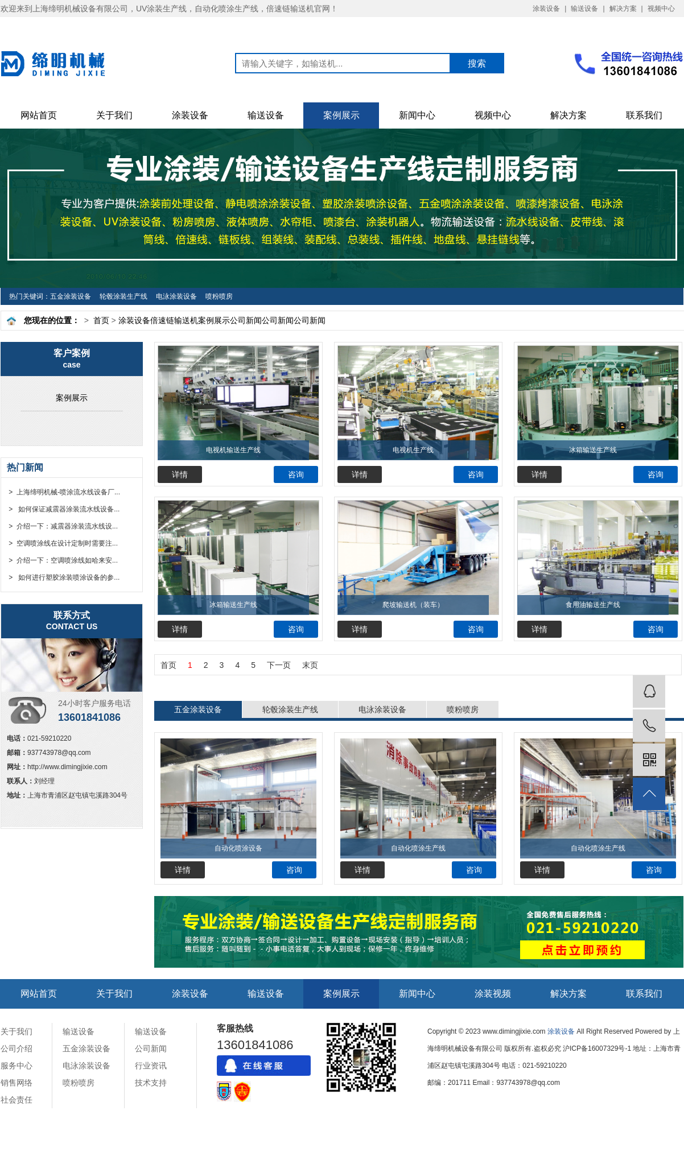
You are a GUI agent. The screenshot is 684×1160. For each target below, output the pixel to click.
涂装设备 (546, 9)
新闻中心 (417, 115)
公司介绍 (16, 1048)
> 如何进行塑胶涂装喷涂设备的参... (63, 577)
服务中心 (16, 1065)
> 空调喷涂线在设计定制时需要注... (62, 543)
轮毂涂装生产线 (123, 296)
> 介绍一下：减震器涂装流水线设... (62, 526)
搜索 (477, 63)
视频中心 (661, 9)
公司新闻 (246, 320)
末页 (310, 665)
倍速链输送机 (174, 320)
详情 (180, 474)
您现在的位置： (52, 320)
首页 (101, 320)
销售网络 (16, 1082)
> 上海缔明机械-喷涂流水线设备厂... (63, 492)
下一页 (279, 665)
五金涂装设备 (70, 296)
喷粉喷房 (219, 296)
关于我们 (114, 115)
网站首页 (38, 115)
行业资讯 (151, 1065)
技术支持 (151, 1082)
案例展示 (341, 115)
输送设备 (584, 9)
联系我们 (644, 115)
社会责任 (16, 1099)
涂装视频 (493, 993)
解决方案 (623, 9)
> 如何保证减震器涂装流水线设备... (63, 509)
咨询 (296, 474)
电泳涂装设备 (176, 296)
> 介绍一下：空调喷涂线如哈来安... (62, 560)
